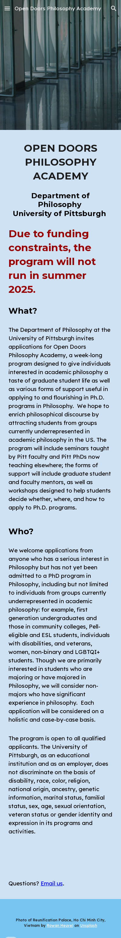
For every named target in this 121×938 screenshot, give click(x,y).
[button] (7, 8)
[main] (60, 162)
